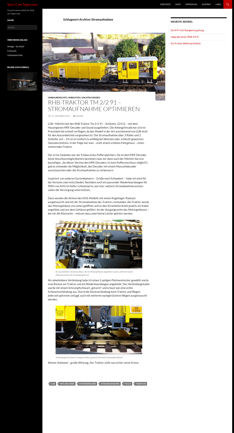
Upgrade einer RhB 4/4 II (185, 36)
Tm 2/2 (127, 383)
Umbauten (74, 97)
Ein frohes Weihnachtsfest (186, 43)
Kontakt (206, 4)
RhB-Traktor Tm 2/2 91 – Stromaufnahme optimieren (94, 105)
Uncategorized (90, 97)
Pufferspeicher (87, 383)
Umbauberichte (57, 97)
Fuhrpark (11, 50)
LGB (53, 383)
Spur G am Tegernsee (22, 4)
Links (218, 4)
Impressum (191, 4)
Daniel (79, 116)
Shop (178, 4)
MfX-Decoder (67, 383)
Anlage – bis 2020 (15, 46)
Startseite (165, 4)
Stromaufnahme (110, 383)
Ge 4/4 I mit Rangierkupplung (187, 30)
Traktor (141, 383)
